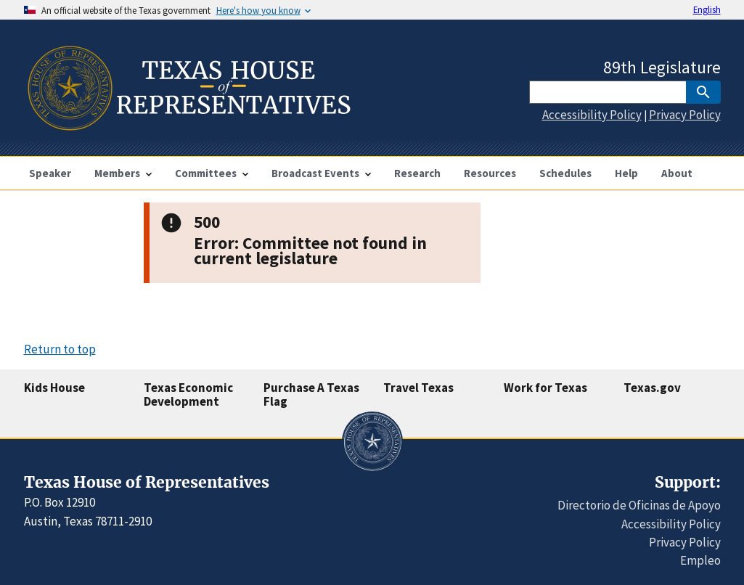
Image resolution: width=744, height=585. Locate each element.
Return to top (60, 349)
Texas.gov (652, 388)
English (707, 9)
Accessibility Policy (592, 115)
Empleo (700, 560)
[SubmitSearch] (703, 92)
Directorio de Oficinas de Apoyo (639, 505)
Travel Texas (418, 388)
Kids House (54, 388)
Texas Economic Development (188, 394)
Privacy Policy (685, 115)
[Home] (187, 124)
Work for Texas (545, 388)
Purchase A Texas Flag (311, 394)
